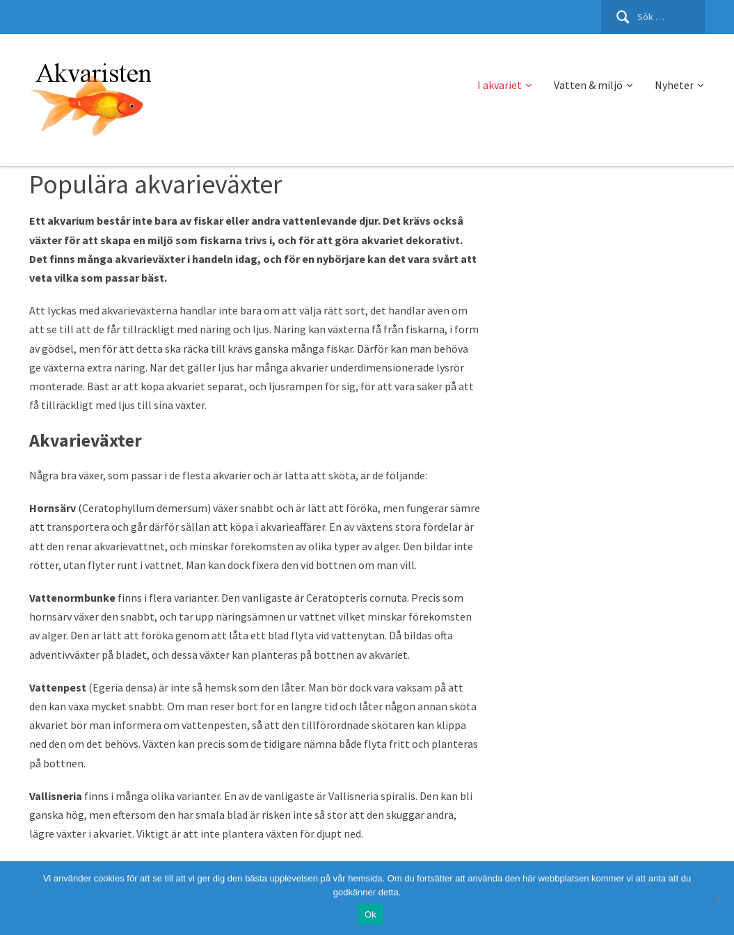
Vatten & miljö (588, 85)
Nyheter (674, 85)
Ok (370, 914)
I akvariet (499, 85)
